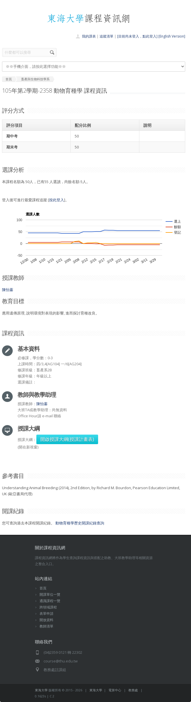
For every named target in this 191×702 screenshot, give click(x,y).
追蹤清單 (106, 36)
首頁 (43, 588)
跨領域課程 (48, 607)
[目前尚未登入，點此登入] (137, 36)
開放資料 (46, 619)
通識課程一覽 (50, 600)
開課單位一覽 (50, 594)
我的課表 (89, 36)
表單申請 (46, 613)
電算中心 (114, 690)
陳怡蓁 (7, 289)
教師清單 (46, 626)
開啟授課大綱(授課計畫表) (67, 439)
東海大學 (41, 690)
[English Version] (171, 36)
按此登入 (56, 199)
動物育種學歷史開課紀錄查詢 (79, 523)
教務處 (133, 690)
